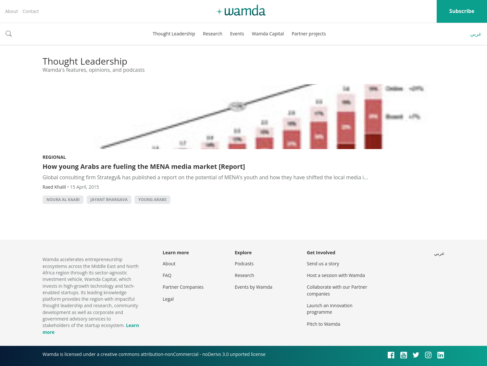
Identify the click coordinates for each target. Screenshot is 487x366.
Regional (54, 157)
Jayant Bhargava (109, 199)
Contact (30, 11)
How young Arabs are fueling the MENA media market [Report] (144, 166)
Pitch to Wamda (323, 324)
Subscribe (461, 11)
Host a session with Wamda (336, 275)
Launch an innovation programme (330, 308)
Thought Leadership (174, 34)
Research (212, 34)
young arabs (152, 199)
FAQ (167, 275)
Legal (168, 299)
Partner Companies (183, 287)
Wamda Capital (268, 34)
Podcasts (244, 263)
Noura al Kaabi (63, 199)
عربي (476, 33)
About (11, 11)
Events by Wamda (253, 287)
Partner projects (309, 34)
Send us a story (323, 263)
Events (237, 34)
